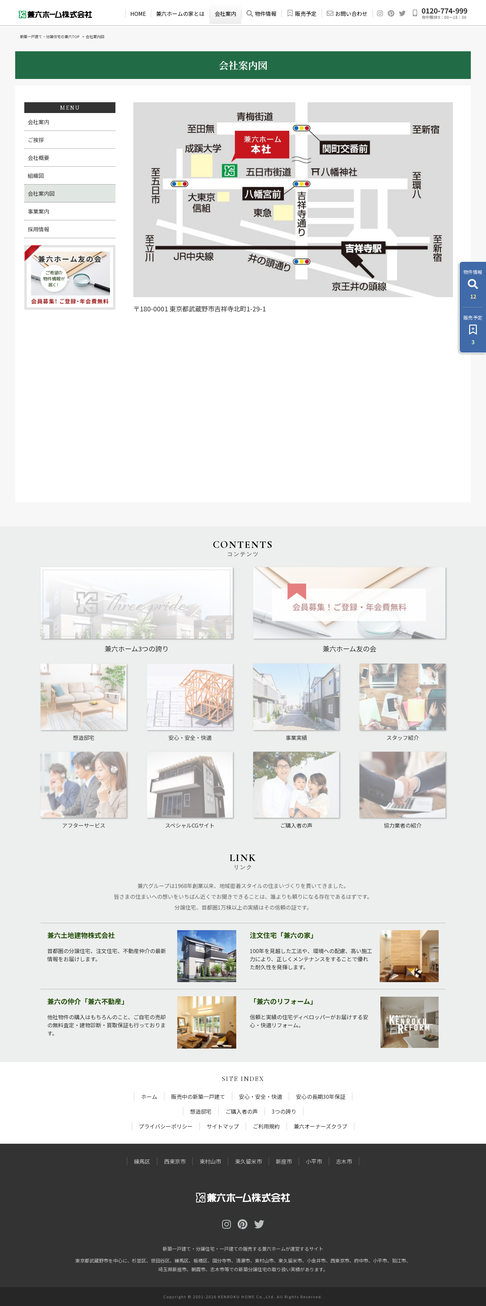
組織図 (36, 175)
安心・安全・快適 (260, 1096)
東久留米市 (248, 1161)
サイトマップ (223, 1126)
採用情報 (38, 229)
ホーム (149, 1096)
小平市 (314, 1161)
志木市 (344, 1161)
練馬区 (142, 1161)
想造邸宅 (201, 1111)
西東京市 (175, 1161)
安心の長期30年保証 (320, 1096)
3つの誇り (284, 1111)
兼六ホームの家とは (180, 13)
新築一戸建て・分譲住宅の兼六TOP (49, 36)
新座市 (284, 1161)
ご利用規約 (266, 1126)
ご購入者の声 (241, 1111)
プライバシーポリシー (166, 1126)
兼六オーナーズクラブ (320, 1126)
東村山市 (210, 1161)
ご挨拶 (36, 140)
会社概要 (38, 158)
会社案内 (225, 13)
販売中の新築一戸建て (198, 1096)
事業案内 (38, 211)
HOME (138, 13)
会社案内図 (41, 193)
